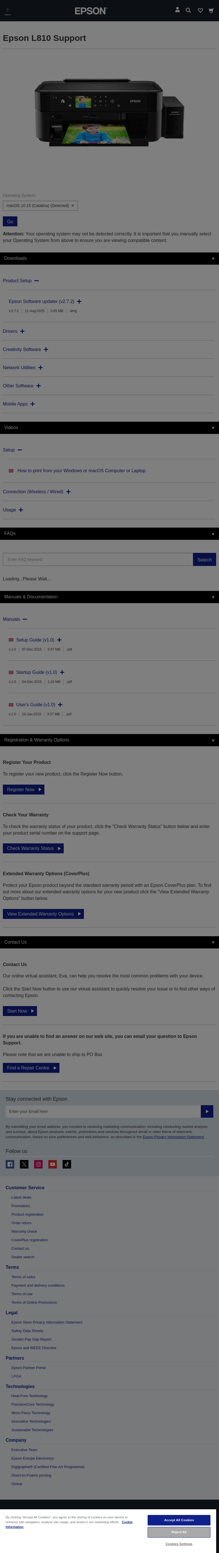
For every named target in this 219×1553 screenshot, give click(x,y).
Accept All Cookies (179, 1520)
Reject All (179, 1532)
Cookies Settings (179, 1544)
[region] (108, 1531)
